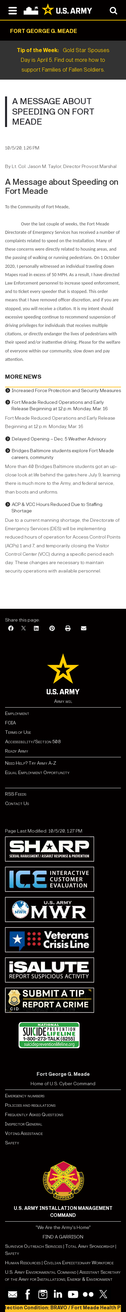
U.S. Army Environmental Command (40, 1272)
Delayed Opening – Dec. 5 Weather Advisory (59, 439)
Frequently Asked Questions (34, 1114)
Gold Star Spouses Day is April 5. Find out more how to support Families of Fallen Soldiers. (63, 60)
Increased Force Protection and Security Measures (66, 390)
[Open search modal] (113, 10)
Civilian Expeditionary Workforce (79, 1263)
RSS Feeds (15, 794)
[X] (23, 629)
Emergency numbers (24, 1096)
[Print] (68, 629)
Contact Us (17, 803)
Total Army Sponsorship (89, 1246)
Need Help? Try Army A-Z (30, 763)
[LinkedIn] (36, 629)
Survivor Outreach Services (33, 1246)
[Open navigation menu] (12, 10)
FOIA (10, 723)
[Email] (83, 629)
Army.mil (63, 701)
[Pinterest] (52, 629)
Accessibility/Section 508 (32, 742)
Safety (12, 1143)
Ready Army (16, 751)
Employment (17, 713)
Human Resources (23, 1263)
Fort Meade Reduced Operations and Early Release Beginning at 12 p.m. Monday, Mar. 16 (59, 405)
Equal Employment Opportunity (37, 772)
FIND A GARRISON (63, 1237)
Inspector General (23, 1124)
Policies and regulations (30, 1105)
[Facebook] (10, 629)
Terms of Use (18, 732)
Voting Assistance (24, 1133)
